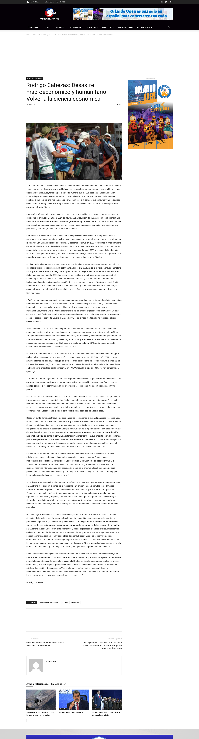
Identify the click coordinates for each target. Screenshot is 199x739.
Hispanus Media (144, 27)
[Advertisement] (99, 57)
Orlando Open (125, 27)
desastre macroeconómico (49, 602)
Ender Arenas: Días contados (71, 712)
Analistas (108, 27)
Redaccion (50, 661)
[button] (169, 27)
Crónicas (92, 27)
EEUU (48, 27)
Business (60, 27)
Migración (76, 27)
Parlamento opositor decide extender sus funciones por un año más (45, 644)
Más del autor (58, 684)
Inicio (28, 34)
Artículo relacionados (37, 684)
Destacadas (38, 78)
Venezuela (34, 27)
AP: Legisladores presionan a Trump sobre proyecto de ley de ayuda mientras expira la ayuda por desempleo (102, 645)
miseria (65, 602)
